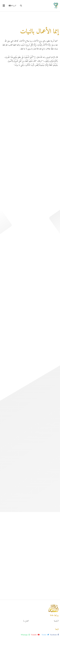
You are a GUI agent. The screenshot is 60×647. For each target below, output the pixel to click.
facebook (54, 635)
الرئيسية (56, 621)
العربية (12, 5)
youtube (35, 635)
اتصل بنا (26, 621)
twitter (45, 635)
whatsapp (25, 635)
